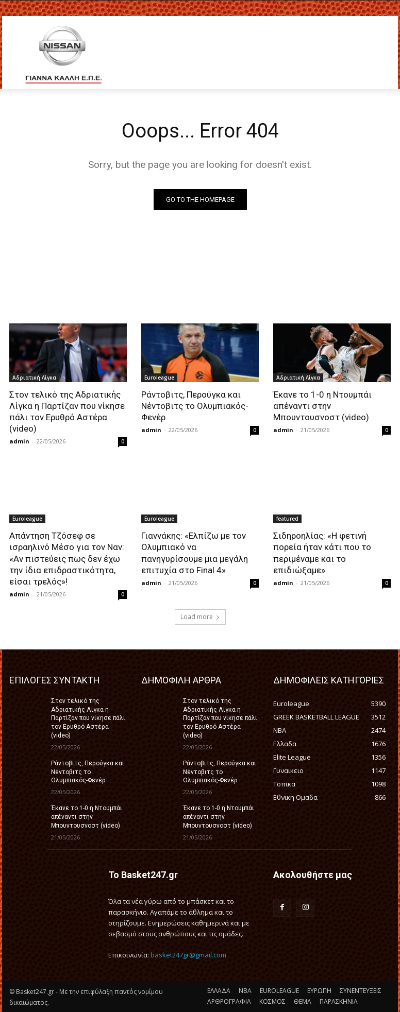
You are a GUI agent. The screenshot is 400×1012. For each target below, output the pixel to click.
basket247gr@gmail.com (188, 954)
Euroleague (159, 377)
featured (287, 518)
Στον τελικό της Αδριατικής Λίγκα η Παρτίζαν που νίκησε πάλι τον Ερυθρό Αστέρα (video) (67, 411)
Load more (200, 616)
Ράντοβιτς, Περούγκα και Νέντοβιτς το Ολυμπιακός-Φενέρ (194, 405)
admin (19, 441)
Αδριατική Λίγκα (34, 377)
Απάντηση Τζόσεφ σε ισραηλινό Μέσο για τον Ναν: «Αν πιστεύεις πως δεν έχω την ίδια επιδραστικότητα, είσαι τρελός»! (66, 558)
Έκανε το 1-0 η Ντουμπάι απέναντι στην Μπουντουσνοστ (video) (322, 405)
